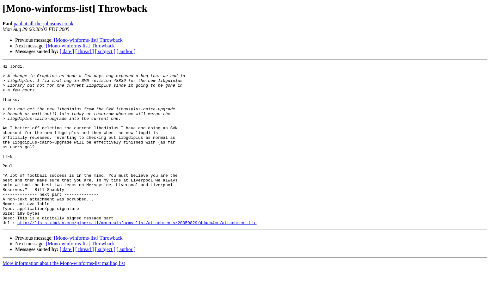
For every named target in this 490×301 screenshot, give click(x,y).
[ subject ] (105, 51)
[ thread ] (84, 51)
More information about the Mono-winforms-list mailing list (64, 295)
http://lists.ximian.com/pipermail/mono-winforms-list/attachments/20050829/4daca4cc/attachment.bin (137, 255)
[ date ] (67, 51)
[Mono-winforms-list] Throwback (88, 40)
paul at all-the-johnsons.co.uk (43, 23)
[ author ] (126, 51)
